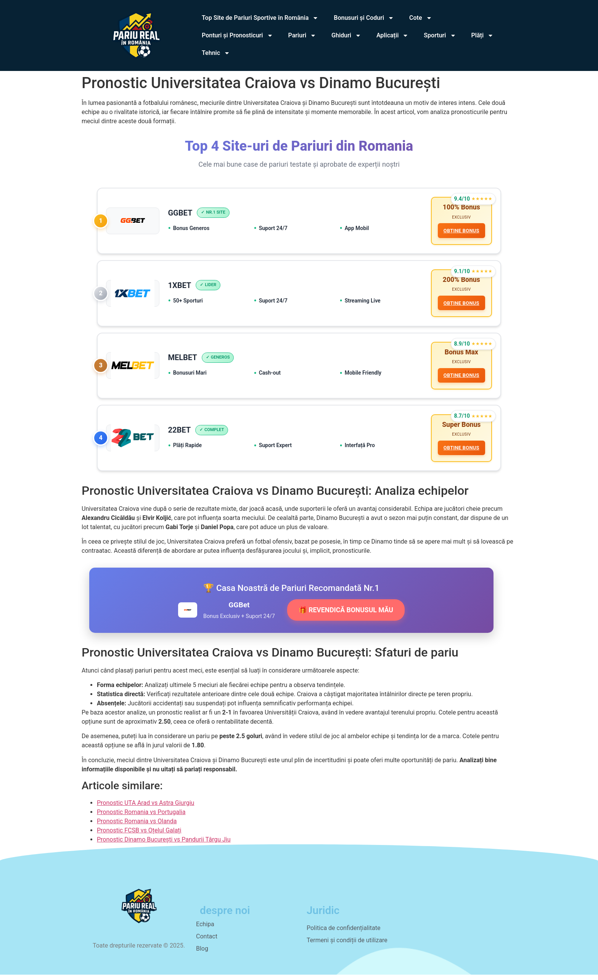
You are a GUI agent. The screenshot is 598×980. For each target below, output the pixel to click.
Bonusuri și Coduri (364, 18)
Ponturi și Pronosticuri (237, 35)
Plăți (482, 35)
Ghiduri (346, 35)
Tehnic (216, 53)
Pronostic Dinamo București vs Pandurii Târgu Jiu (164, 844)
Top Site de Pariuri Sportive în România (260, 18)
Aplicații (392, 35)
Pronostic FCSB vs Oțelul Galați (139, 835)
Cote (420, 18)
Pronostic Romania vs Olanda (137, 826)
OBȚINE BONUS (461, 231)
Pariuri (302, 35)
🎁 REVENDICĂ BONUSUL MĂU (346, 615)
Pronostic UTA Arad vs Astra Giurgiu (145, 808)
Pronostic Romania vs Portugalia (141, 817)
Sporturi (440, 35)
